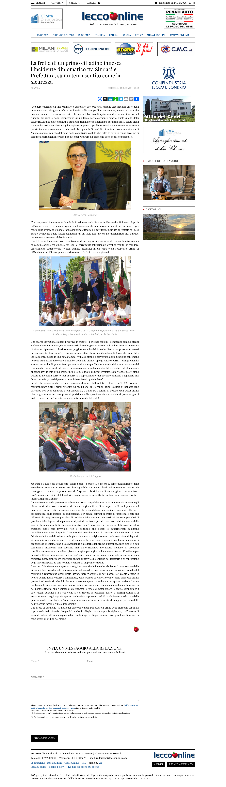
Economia (84, 35)
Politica (100, 35)
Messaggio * (37, 676)
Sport (139, 35)
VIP (100, 762)
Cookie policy (56, 766)
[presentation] (53, 726)
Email (90, 661)
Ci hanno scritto (63, 35)
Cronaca (42, 35)
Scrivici (158, 764)
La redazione (38, 762)
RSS (84, 762)
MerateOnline (156, 35)
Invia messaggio (44, 738)
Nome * (35, 661)
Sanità (113, 35)
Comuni (56, 2)
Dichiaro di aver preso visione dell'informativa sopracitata (65, 717)
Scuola (126, 35)
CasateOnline (179, 35)
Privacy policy (38, 766)
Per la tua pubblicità (181, 764)
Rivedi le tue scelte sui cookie (83, 766)
